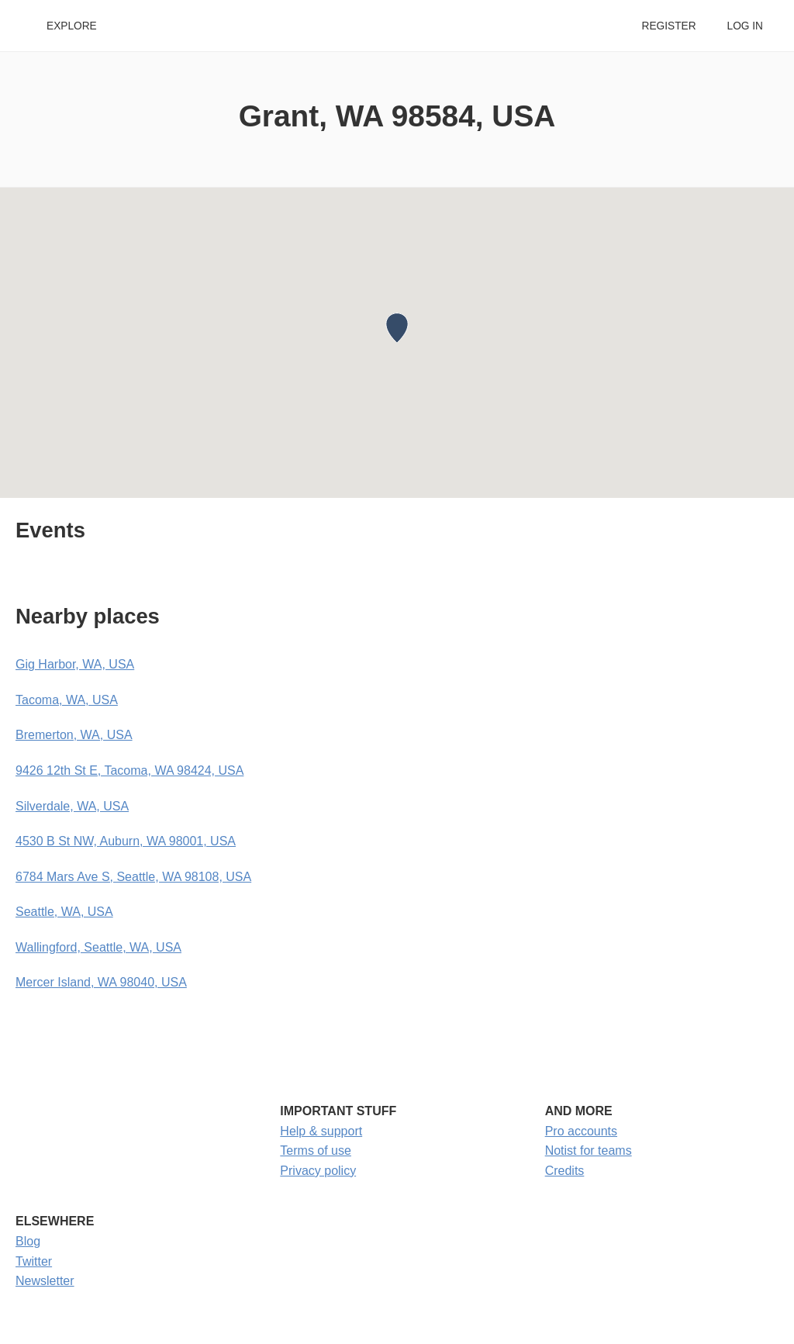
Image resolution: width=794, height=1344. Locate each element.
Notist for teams (588, 1150)
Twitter (34, 1261)
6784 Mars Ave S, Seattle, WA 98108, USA (133, 876)
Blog (28, 1241)
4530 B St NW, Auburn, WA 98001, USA (126, 841)
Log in (745, 26)
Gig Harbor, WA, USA (75, 664)
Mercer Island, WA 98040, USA (101, 982)
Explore (72, 26)
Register (668, 26)
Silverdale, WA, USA (72, 806)
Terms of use (315, 1150)
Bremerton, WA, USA (74, 734)
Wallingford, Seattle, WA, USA (98, 947)
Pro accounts (581, 1131)
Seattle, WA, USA (64, 911)
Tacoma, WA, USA (67, 700)
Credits (565, 1170)
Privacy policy (318, 1170)
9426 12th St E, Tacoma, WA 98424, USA (129, 770)
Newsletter (45, 1280)
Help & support (321, 1131)
